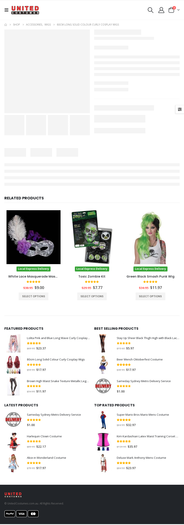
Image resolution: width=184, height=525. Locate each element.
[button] (7, 10)
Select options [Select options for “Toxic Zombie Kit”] (92, 296)
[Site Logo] (25, 10)
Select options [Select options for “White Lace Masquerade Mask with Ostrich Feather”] (33, 296)
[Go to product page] (34, 240)
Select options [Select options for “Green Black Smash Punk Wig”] (150, 296)
